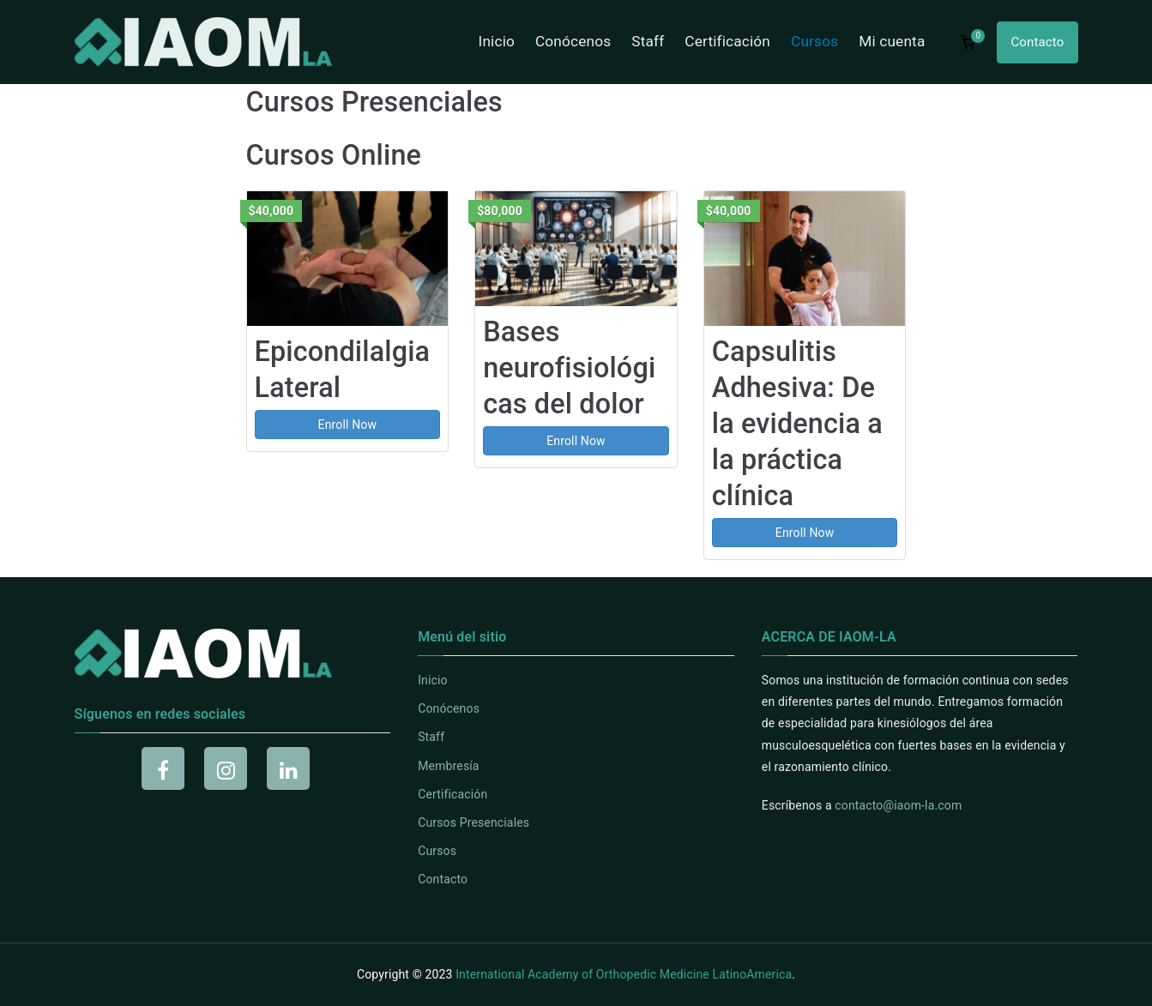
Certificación (727, 41)
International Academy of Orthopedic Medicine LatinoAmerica (623, 974)
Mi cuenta (892, 41)
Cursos (814, 41)
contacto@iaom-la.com (898, 805)
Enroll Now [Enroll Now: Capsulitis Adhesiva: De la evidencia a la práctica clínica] (805, 532)
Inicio (497, 41)
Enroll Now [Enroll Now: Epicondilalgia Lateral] (347, 424)
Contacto (1037, 42)
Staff (647, 41)
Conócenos (573, 41)
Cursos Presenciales (473, 822)
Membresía (448, 766)
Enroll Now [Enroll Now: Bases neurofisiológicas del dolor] (576, 441)
